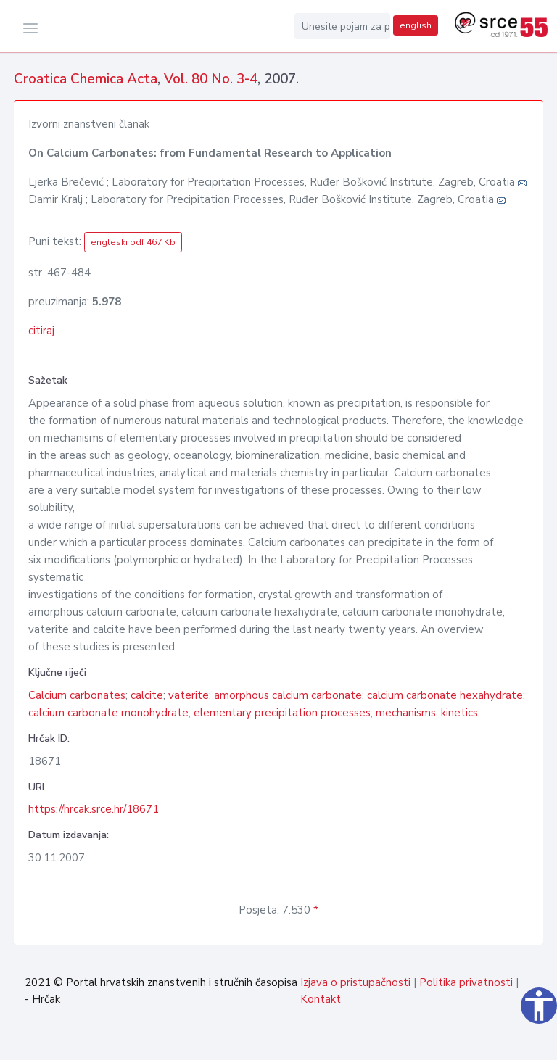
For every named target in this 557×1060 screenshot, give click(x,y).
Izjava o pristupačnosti (355, 982)
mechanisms (406, 712)
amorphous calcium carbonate (288, 695)
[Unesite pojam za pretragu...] (342, 26)
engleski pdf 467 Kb (133, 242)
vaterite (188, 695)
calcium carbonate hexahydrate (445, 695)
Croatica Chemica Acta (85, 79)
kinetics (459, 712)
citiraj (41, 330)
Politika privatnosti (466, 982)
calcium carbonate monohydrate (108, 712)
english (416, 25)
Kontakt (320, 999)
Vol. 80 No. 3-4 (210, 79)
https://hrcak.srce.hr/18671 (93, 809)
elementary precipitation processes (282, 712)
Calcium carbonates (76, 695)
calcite (147, 695)
